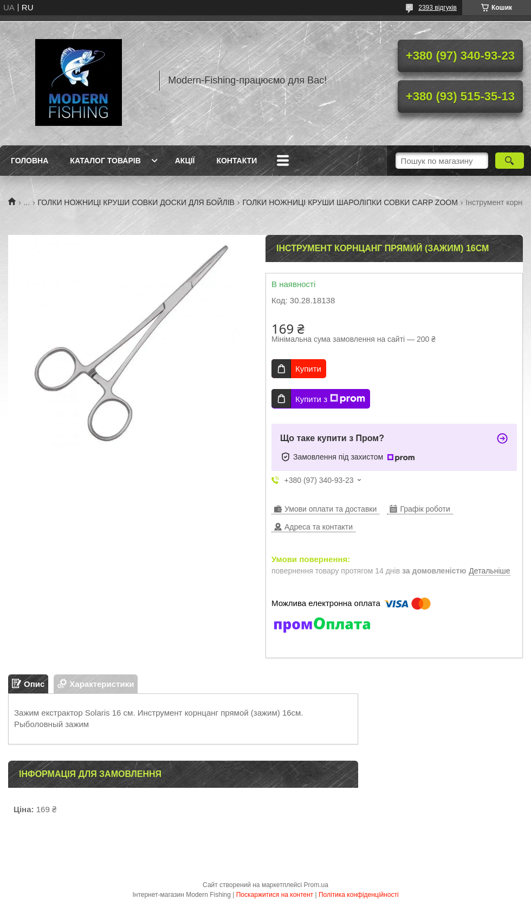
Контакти (236, 160)
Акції (185, 160)
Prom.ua (316, 885)
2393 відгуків (437, 7)
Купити (308, 368)
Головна (29, 160)
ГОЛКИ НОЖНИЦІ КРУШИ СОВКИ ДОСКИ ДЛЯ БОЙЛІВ (136, 202)
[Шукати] (509, 160)
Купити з (330, 399)
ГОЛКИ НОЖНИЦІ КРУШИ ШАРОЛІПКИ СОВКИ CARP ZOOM (349, 202)
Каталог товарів (105, 160)
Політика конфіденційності (359, 894)
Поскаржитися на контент (274, 894)
